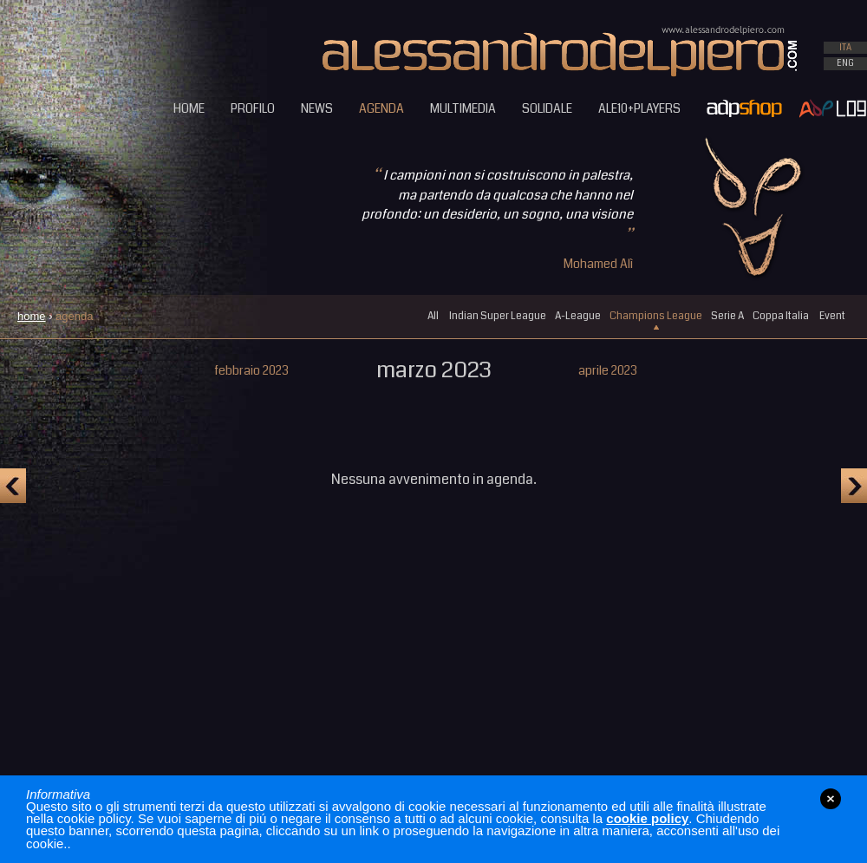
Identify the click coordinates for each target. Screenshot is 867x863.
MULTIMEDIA (463, 108)
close (830, 798)
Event (832, 316)
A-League (578, 316)
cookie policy (647, 818)
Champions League (656, 316)
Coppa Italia (781, 316)
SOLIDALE (547, 108)
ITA (845, 48)
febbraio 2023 (251, 370)
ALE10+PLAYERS (639, 108)
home (31, 316)
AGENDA (381, 108)
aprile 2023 (607, 370)
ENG (845, 63)
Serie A (727, 316)
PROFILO (253, 108)
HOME (189, 108)
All (433, 316)
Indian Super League (497, 316)
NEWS (317, 108)
